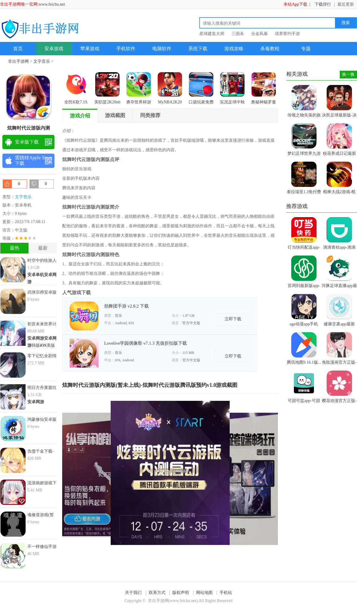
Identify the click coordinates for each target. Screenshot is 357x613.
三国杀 (237, 33)
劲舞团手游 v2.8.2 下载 (126, 306)
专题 (306, 48)
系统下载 (197, 48)
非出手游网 (18, 61)
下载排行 (322, 4)
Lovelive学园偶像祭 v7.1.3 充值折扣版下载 (145, 343)
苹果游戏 (89, 48)
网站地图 (204, 592)
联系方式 (157, 592)
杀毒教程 (269, 48)
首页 (18, 48)
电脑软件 (161, 48)
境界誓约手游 (287, 33)
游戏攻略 (233, 48)
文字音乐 (41, 61)
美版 (47, 345)
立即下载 (233, 319)
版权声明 (180, 592)
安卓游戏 (53, 48)
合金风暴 (259, 33)
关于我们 (133, 592)
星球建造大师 (211, 33)
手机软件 (125, 48)
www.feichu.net (52, 4)
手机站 (226, 592)
